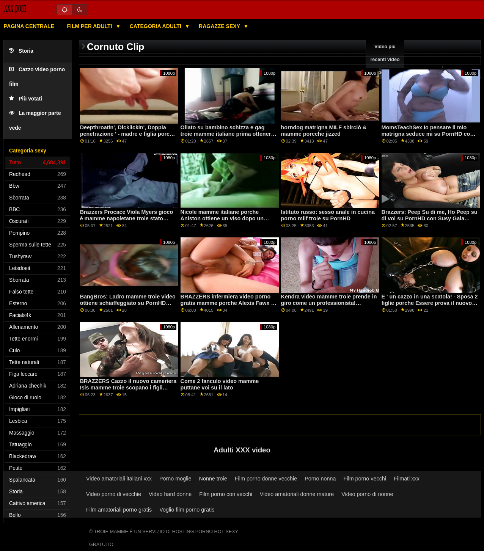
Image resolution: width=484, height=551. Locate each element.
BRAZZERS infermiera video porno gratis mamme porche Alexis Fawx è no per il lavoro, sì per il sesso (227, 303)
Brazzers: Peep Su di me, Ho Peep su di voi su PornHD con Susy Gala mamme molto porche (430, 218)
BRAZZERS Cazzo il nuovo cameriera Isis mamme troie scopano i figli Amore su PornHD (128, 387)
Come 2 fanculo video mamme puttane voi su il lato (220, 384)
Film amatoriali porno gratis (119, 510)
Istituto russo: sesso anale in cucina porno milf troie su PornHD (328, 215)
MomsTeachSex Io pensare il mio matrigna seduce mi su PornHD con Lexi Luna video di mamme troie (428, 133)
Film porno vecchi (364, 479)
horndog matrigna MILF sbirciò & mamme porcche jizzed (324, 130)
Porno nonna (320, 479)
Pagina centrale (29, 26)
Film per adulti (90, 26)
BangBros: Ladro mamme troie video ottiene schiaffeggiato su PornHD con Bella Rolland (128, 303)
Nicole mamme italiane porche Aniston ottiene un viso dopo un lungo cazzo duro (222, 218)
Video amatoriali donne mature (297, 494)
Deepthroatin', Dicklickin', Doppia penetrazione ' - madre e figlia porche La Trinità (128, 133)
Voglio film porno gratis (186, 510)
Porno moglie (175, 479)
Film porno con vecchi (225, 494)
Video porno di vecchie (113, 494)
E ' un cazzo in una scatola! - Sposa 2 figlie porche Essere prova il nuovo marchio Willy (430, 303)
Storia (21, 51)
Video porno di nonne (367, 494)
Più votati (25, 99)
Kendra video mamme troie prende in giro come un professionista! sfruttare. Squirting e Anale (329, 303)
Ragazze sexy (220, 26)
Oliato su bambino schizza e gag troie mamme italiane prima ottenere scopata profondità (227, 133)
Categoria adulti (156, 26)
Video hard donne (170, 494)
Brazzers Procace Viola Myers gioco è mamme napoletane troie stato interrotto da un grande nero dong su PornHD (128, 221)
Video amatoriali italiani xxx (119, 479)
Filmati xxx (407, 479)
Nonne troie (213, 479)
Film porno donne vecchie (266, 479)
